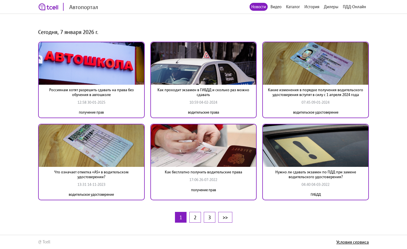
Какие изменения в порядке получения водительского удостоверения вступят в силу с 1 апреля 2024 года (315, 92)
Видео (276, 6)
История (311, 6)
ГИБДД (316, 194)
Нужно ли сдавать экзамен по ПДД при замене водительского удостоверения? (315, 174)
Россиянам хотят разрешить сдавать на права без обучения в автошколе (91, 92)
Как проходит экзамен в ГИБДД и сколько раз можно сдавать (203, 92)
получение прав (91, 112)
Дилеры (331, 6)
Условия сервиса (352, 242)
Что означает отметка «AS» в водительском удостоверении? (91, 174)
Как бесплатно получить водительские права (203, 172)
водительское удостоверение (315, 112)
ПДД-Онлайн (354, 6)
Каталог (293, 6)
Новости (258, 6)
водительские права (203, 112)
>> (225, 217)
